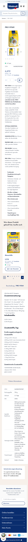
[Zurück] (15, 45)
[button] (9, 59)
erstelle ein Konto (14, 475)
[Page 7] (13, 278)
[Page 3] (12, 276)
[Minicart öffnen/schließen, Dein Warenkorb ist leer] (23, 6)
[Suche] (23, 13)
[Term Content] (21, 540)
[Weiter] (19, 45)
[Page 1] (7, 276)
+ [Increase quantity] (15, 80)
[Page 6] (18, 276)
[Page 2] (10, 276)
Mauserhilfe (9, 255)
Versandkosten (16, 75)
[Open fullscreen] (13, 38)
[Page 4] (14, 276)
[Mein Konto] (21, 6)
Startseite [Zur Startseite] (4, 18)
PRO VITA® (10, 18)
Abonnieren (6, 503)
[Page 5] (16, 276)
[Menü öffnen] (4, 6)
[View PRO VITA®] (11, 51)
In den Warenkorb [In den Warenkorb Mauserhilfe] (12, 269)
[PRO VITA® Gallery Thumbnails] (13, 51)
